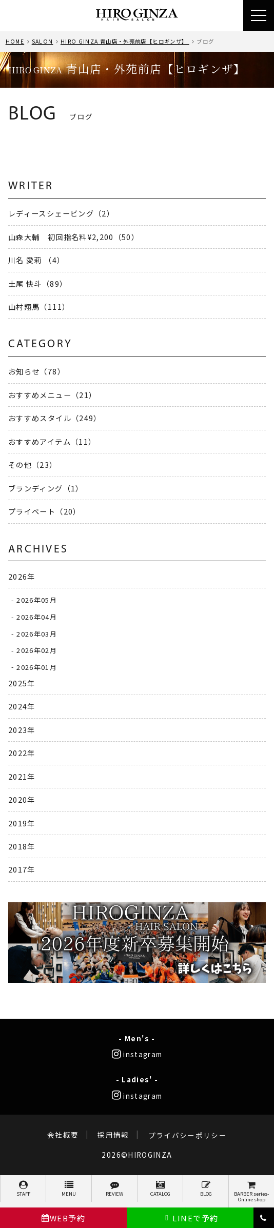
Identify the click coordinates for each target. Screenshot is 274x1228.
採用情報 (113, 1135)
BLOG (205, 1188)
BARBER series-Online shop (251, 1191)
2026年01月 (36, 666)
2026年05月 (36, 600)
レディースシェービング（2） (61, 213)
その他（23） (32, 464)
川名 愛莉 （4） (36, 259)
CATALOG (160, 1188)
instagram (137, 1054)
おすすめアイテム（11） (52, 441)
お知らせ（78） (36, 371)
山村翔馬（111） (39, 306)
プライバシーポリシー (187, 1135)
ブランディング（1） (46, 488)
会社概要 (63, 1135)
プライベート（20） (44, 511)
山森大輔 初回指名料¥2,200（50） (73, 236)
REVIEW (114, 1188)
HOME (15, 41)
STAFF (23, 1188)
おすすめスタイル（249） (55, 417)
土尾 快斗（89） (37, 283)
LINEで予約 (190, 1218)
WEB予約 (63, 1218)
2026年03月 (36, 633)
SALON (42, 41)
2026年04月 (36, 617)
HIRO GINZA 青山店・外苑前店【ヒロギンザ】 (125, 41)
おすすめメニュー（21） (52, 394)
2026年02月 (36, 650)
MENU (68, 1188)
